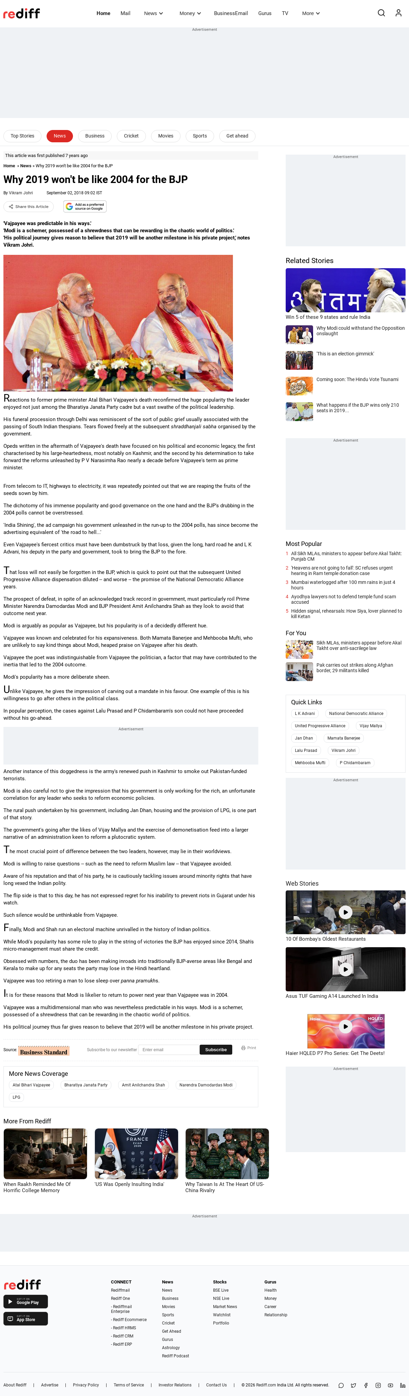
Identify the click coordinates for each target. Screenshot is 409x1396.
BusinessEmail (231, 13)
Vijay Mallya (371, 725)
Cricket (131, 136)
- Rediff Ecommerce (129, 1319)
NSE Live (221, 1298)
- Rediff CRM (122, 1336)
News (153, 13)
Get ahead (237, 136)
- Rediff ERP (121, 1344)
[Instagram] (378, 1386)
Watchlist (222, 1315)
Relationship (275, 1315)
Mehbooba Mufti (310, 762)
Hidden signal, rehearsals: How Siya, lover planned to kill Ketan (346, 613)
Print (248, 1048)
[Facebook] (366, 1386)
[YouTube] (390, 1386)
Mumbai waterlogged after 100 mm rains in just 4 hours (343, 584)
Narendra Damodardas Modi (206, 1085)
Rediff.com (266, 1385)
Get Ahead (171, 1331)
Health (270, 1290)
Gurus (265, 13)
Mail (126, 13)
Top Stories (22, 136)
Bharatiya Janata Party (86, 1085)
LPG (16, 1097)
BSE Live (220, 1290)
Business (94, 136)
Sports (200, 136)
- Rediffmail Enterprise (121, 1309)
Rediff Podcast (175, 1356)
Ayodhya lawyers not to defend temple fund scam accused (343, 599)
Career (270, 1306)
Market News (225, 1306)
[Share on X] (353, 1386)
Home (103, 13)
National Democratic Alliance (356, 713)
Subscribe (216, 1049)
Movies (165, 136)
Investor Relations (175, 1385)
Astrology (171, 1347)
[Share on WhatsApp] (341, 1386)
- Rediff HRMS (123, 1328)
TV (285, 13)
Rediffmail (120, 1290)
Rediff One (120, 1298)
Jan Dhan (304, 738)
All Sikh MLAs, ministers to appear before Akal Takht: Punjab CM (346, 556)
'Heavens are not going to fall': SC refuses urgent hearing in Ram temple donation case (342, 570)
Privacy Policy (86, 1385)
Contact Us (216, 1385)
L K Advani (305, 713)
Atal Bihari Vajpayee (31, 1085)
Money (190, 13)
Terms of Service (129, 1385)
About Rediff (14, 1385)
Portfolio (221, 1323)
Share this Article (29, 206)
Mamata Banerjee (343, 738)
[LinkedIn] (403, 1386)
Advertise (49, 1385)
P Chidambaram (355, 762)
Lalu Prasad (306, 750)
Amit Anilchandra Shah (143, 1085)
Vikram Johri (21, 193)
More (311, 13)
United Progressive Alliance (320, 725)
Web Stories (302, 883)
